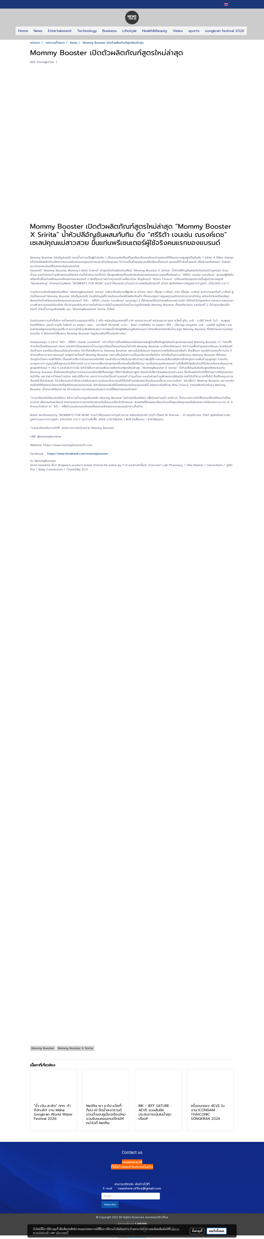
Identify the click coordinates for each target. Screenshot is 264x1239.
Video (178, 30)
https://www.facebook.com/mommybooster (77, 454)
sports (193, 30)
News (38, 30)
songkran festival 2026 (224, 30)
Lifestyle (129, 30)
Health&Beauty (154, 30)
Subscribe (110, 1204)
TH (228, 4)
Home (23, 30)
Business (109, 30)
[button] (132, 38)
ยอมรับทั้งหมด (216, 1231)
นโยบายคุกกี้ (62, 1232)
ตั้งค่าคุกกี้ (197, 1231)
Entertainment (60, 30)
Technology (87, 30)
